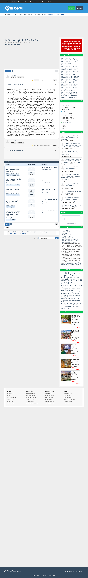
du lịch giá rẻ (64, 294)
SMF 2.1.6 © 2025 (8, 571)
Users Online (67, 123)
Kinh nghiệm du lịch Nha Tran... (70, 79)
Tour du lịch (65, 236)
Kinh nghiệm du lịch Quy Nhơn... (70, 81)
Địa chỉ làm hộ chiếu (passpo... (70, 95)
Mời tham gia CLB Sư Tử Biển (23, 40)
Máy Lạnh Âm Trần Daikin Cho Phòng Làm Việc (72, 136)
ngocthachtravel (15, 173)
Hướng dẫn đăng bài (30, 401)
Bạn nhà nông (67, 410)
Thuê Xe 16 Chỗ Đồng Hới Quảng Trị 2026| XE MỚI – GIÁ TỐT (13, 201)
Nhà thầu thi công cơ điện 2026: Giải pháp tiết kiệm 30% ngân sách (70, 200)
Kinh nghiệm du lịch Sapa (69, 245)
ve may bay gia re (70, 297)
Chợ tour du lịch (48, 401)
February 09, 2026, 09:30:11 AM (49, 190)
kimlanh (14, 75)
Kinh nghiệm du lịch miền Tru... (70, 61)
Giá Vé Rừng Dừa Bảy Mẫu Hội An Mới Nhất (13, 180)
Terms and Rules (73, 571)
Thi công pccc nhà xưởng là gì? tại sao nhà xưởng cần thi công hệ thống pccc (71, 176)
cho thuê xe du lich (70, 283)
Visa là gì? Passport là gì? (68, 63)
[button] (23, 1)
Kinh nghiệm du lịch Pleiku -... (69, 65)
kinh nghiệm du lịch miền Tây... (70, 60)
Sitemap (20, 573)
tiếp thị (74, 279)
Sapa (62, 309)
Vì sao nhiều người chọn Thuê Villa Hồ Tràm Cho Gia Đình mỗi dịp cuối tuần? (13, 213)
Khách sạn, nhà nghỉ (49, 403)
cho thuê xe (69, 299)
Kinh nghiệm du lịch (67, 241)
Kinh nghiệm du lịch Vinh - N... (70, 89)
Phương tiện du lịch (49, 405)
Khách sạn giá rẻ (66, 238)
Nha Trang (70, 286)
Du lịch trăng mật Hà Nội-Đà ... (70, 90)
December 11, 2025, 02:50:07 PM (49, 200)
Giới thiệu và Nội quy (11, 401)
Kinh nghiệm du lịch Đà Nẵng (70, 242)
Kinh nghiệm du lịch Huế (68, 74)
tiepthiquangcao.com (70, 302)
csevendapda (65, 179)
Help (66, 571)
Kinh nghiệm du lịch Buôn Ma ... (70, 68)
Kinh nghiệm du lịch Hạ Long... (70, 87)
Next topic (17, 44)
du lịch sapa (67, 315)
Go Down (8, 71)
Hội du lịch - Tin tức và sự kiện (13, 175)
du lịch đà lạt (64, 301)
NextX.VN (76, 147)
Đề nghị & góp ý (10, 408)
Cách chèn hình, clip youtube (32, 410)
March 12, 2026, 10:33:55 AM (49, 168)
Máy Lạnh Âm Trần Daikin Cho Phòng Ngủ (72, 167)
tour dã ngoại (77, 299)
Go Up (7, 224)
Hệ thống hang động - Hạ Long (70, 97)
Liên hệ (8, 403)
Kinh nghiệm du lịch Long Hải (69, 78)
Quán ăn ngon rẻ (66, 239)
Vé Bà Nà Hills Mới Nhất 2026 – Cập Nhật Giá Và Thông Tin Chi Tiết (12, 169)
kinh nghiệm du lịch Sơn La (69, 82)
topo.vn (78, 314)
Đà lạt (75, 286)
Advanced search (71, 226)
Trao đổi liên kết (10, 406)
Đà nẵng (71, 294)
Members (66, 105)
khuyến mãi (64, 289)
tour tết (66, 311)
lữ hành (71, 301)
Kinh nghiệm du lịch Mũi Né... (69, 84)
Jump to (36, 238)
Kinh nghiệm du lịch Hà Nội (69, 66)
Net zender (65, 233)
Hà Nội (63, 297)
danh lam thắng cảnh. (70, 309)
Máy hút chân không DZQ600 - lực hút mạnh (71, 207)
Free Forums (13, 573)
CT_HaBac (64, 210)
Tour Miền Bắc (69, 304)
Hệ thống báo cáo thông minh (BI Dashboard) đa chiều (70, 153)
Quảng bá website (68, 408)
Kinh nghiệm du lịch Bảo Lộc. (69, 86)
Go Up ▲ (81, 571)
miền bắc (64, 286)
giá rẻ (73, 277)
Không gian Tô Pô (68, 401)
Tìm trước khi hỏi (30, 408)
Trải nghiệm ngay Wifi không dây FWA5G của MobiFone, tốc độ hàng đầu (71, 160)
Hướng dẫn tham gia (30, 403)
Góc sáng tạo (67, 403)
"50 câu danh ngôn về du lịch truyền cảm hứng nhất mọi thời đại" (71, 267)
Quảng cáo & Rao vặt (50, 410)
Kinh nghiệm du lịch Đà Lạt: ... (69, 58)
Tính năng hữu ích (30, 406)
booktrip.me (64, 314)
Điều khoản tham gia (11, 405)
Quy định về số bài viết (31, 405)
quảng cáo (68, 279)
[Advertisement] (44, 26)
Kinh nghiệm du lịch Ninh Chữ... (70, 71)
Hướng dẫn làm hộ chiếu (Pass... (70, 94)
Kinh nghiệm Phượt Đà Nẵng (69, 92)
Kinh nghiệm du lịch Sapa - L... (69, 73)
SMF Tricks (12, 570)
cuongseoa (75, 202)
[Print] (56, 71)
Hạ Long (75, 301)
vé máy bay (72, 287)
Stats (62, 101)
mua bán (69, 281)
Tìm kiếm (63, 215)
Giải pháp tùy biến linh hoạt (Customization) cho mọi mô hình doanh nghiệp (71, 145)
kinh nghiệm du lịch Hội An (69, 69)
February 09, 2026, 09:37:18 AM (49, 179)
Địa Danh (71, 296)
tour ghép (76, 281)
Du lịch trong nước (10, 207)
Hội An (63, 304)
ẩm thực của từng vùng (70, 311)
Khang (13, 218)
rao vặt (63, 281)
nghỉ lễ (66, 296)
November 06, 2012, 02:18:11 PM (15, 85)
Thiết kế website (10, 410)
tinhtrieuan (64, 139)
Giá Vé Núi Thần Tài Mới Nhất (12, 190)
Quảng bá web (66, 235)
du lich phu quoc (68, 306)
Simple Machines (17, 571)
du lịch (65, 276)
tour (62, 315)
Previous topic (9, 44)
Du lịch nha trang (72, 291)
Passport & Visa (48, 406)
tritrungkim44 (76, 162)
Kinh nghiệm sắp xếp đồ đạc (70, 244)
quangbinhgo (14, 205)
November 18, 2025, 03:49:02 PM (47, 211)
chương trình (65, 282)
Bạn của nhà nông (68, 405)
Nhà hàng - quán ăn (49, 408)
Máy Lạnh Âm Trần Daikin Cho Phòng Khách (72, 184)
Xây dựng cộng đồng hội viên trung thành (72, 192)
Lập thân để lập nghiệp (69, 406)
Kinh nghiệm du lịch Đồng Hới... (70, 76)
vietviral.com (71, 314)
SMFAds (6, 573)
